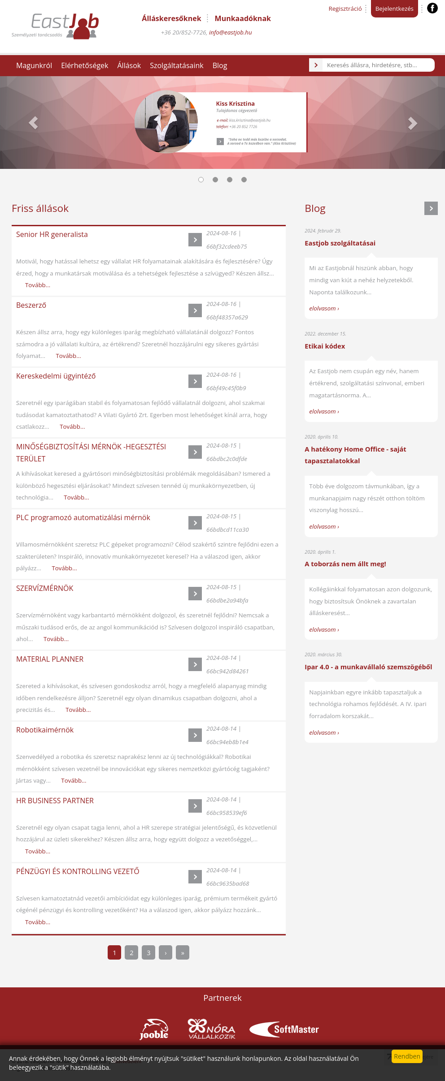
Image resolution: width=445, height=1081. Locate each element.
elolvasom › (324, 308)
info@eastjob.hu (230, 32)
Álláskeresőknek (171, 18)
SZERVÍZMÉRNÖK (44, 588)
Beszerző (31, 305)
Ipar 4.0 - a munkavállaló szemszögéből (368, 666)
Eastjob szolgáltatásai (340, 242)
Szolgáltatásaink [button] (177, 65)
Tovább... (37, 285)
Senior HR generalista (52, 234)
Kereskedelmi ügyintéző (56, 376)
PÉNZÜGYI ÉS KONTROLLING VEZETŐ (78, 871)
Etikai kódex (325, 345)
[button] (33, 122)
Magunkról (34, 65)
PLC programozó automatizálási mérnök (83, 517)
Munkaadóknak (243, 18)
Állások (129, 65)
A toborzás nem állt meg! (345, 563)
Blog (220, 65)
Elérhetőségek (84, 65)
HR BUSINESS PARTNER (55, 800)
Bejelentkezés (394, 8)
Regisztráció (345, 8)
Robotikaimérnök (45, 730)
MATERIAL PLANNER (49, 659)
